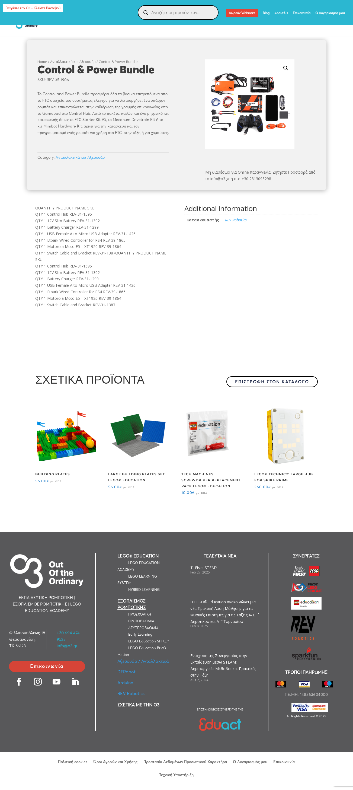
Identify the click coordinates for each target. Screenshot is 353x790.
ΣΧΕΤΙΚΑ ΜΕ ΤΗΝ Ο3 (138, 705)
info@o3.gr (67, 645)
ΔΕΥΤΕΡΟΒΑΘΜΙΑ (143, 628)
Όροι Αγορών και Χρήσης (115, 761)
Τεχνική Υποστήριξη (176, 774)
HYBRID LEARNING (144, 589)
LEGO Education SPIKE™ (148, 641)
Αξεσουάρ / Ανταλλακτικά (143, 661)
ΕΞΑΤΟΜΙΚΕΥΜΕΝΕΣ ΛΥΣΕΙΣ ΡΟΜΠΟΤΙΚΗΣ (211, 22)
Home (42, 61)
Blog (266, 13)
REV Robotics (236, 219)
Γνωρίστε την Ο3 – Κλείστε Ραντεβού (32, 8)
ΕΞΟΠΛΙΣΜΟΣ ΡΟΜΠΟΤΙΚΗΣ (139, 22)
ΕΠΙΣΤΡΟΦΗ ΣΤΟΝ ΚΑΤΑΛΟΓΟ (272, 381)
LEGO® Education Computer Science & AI (298, 22)
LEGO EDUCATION (27, 22)
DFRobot (126, 671)
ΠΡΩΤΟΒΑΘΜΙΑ (141, 621)
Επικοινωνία (301, 13)
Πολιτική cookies (72, 761)
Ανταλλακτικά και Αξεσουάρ (73, 61)
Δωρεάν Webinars (242, 13)
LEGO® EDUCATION (138, 556)
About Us (281, 13)
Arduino (125, 682)
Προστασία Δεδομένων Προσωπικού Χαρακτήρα (185, 761)
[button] (286, 68)
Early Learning (140, 634)
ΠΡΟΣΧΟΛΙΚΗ (139, 614)
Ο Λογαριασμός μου (330, 13)
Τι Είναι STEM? (203, 567)
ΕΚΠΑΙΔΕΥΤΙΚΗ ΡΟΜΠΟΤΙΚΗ (79, 22)
